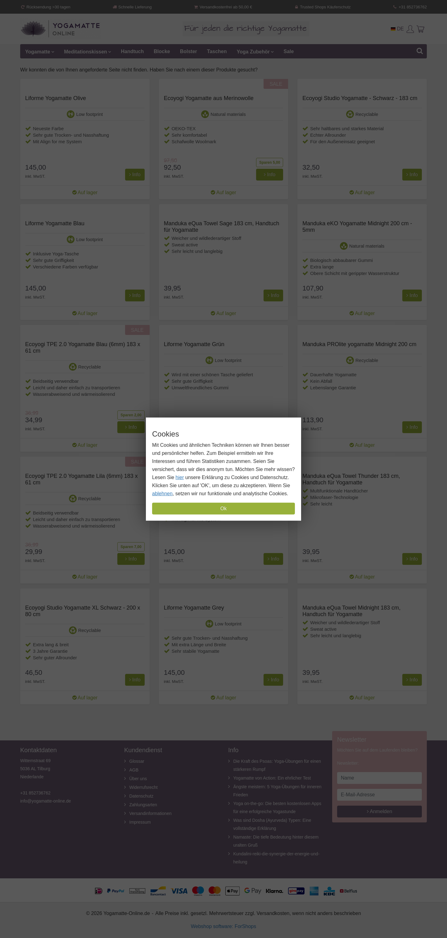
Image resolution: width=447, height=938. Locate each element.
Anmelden (379, 811)
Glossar (136, 761)
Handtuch (132, 51)
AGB (134, 769)
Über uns (138, 778)
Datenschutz (141, 796)
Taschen (217, 51)
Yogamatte (37, 51)
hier (180, 477)
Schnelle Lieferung (132, 7)
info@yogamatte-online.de (45, 800)
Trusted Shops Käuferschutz (322, 7)
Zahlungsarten (143, 804)
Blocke (162, 51)
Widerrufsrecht (143, 787)
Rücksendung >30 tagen (45, 7)
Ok (223, 508)
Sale (288, 51)
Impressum (140, 822)
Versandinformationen (150, 813)
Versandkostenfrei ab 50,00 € (222, 7)
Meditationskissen (85, 51)
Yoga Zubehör (253, 51)
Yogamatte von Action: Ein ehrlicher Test (272, 778)
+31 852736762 (409, 7)
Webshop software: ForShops (223, 926)
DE (397, 28)
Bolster (188, 51)
